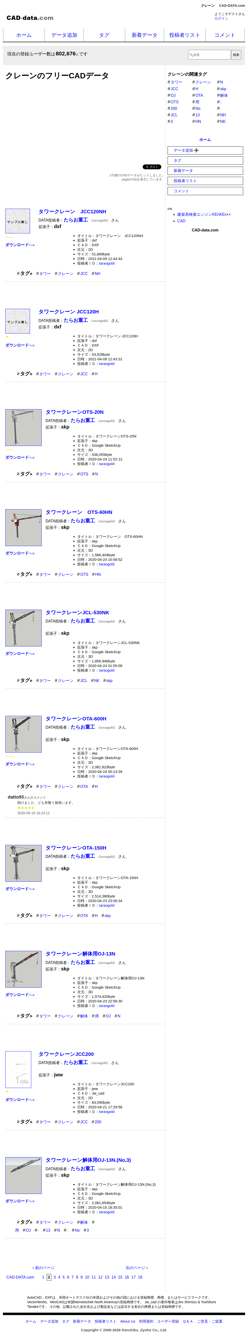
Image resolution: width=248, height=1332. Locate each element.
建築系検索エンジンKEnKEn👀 (204, 214)
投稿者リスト (185, 35)
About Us (127, 1321)
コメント (225, 35)
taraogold (106, 263)
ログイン (221, 18)
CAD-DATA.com (232, 5)
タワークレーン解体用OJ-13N (80, 953)
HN (98, 574)
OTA (84, 786)
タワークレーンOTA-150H (76, 848)
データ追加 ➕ (186, 150)
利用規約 (146, 1321)
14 (113, 1277)
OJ (108, 1016)
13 (48, 1230)
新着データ (145, 35)
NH (97, 274)
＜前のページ (42, 1268)
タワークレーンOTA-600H (76, 718)
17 (133, 1277)
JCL (83, 681)
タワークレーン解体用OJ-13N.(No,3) (88, 1160)
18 (140, 1277)
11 (94, 1277)
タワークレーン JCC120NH (72, 211)
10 (87, 1277)
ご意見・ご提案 (210, 1321)
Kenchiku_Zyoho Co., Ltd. (144, 1330)
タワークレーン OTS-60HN (79, 512)
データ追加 (64, 35)
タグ (104, 35)
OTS (84, 474)
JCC (84, 274)
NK (96, 681)
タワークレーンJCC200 (66, 1054)
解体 (84, 1016)
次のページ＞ (137, 1268)
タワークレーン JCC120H (69, 311)
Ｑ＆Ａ (188, 1321)
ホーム (24, 35)
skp (109, 681)
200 (98, 1122)
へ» (20, 245)
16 (127, 1277)
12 (100, 1277)
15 (120, 1277)
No (77, 1230)
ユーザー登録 (168, 1321)
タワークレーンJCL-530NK (77, 612)
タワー (45, 274)
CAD (181, 221)
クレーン (65, 274)
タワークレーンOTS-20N (75, 412)
